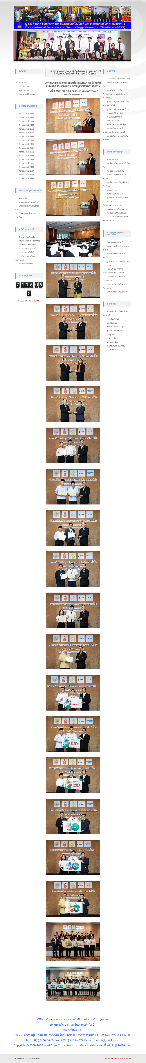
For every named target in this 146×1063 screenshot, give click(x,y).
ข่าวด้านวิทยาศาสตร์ (27, 248)
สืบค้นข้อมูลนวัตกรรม (115, 194)
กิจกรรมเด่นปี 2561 (26, 148)
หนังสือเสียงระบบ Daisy (116, 346)
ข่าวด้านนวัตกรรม (26, 264)
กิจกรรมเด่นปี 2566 (26, 167)
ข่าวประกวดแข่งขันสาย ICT (118, 292)
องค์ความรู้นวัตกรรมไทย (116, 124)
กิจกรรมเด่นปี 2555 (26, 125)
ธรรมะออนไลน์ (112, 350)
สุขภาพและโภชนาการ (115, 331)
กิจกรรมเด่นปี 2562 (26, 152)
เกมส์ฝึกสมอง (112, 323)
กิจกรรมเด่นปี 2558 (26, 137)
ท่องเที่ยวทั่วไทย (113, 319)
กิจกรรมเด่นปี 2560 (26, 144)
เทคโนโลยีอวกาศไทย (115, 117)
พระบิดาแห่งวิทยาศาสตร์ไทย (118, 79)
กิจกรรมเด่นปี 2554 (26, 121)
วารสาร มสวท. (25, 90)
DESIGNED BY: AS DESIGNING (117, 1058)
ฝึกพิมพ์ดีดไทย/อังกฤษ (115, 327)
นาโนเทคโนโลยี (113, 121)
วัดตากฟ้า (23, 198)
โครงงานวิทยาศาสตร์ (27, 245)
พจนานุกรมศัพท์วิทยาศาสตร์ (30, 241)
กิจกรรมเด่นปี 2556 (26, 129)
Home (21, 79)
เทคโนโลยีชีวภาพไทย (115, 113)
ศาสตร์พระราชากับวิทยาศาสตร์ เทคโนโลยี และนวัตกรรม (114, 94)
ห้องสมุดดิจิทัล (112, 159)
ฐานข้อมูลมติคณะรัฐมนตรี (117, 213)
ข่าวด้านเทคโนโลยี (26, 252)
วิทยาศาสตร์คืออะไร (27, 237)
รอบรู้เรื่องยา (111, 334)
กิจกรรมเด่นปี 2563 (26, 156)
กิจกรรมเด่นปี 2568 (26, 175)
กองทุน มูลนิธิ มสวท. (27, 94)
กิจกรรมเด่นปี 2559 (26, 140)
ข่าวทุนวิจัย (111, 190)
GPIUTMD (36, 301)
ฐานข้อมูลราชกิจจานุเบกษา (117, 209)
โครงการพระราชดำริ (115, 242)
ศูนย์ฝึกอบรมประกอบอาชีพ (117, 198)
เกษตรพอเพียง (112, 342)
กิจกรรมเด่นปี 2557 (26, 133)
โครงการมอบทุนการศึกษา (29, 202)
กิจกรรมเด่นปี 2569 (26, 179)
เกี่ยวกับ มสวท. (25, 86)
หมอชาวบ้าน (112, 338)
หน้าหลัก (22, 83)
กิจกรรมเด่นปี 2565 (26, 163)
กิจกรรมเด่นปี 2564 (26, 159)
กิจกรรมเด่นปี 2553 (26, 117)
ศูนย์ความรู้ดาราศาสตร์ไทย (118, 109)
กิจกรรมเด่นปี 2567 (26, 171)
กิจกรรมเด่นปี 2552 (26, 114)
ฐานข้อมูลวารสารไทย (115, 171)
